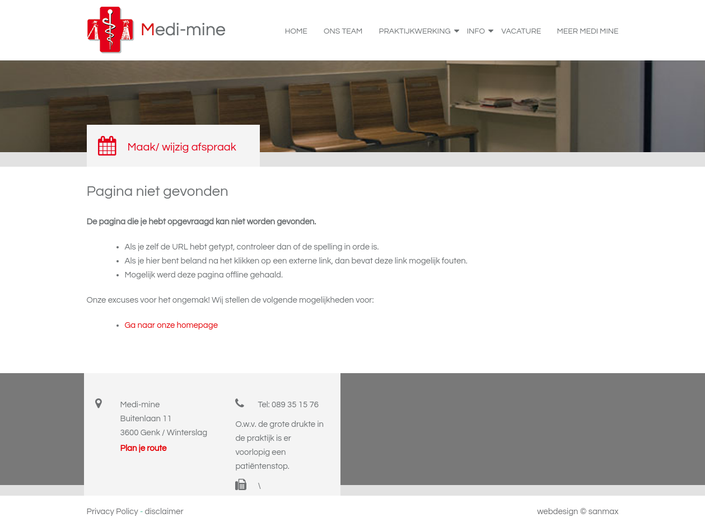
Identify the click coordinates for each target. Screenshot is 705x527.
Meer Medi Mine (588, 31)
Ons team (343, 31)
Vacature (521, 31)
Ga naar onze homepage (171, 325)
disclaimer (164, 511)
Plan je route (143, 448)
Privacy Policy (112, 511)
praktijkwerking (418, 29)
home (296, 31)
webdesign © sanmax (577, 511)
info (479, 29)
